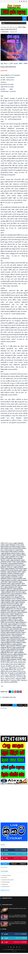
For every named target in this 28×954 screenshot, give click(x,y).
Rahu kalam (4, 878)
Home (2, 23)
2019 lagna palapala (6, 876)
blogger (14, 706)
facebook (20, 706)
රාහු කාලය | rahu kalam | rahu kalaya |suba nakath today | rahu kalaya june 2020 (17, 924)
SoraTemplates (11, 950)
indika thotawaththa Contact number (17, 909)
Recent (5, 865)
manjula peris (5, 885)
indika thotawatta (6, 883)
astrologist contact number (8, 880)
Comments (23, 865)
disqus (25, 706)
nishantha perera (6, 887)
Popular (14, 865)
